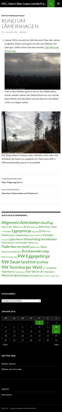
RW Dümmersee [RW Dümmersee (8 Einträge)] (9, 257)
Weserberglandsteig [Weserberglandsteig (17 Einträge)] (15, 275)
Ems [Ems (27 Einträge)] (42, 231)
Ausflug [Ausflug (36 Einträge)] (47, 222)
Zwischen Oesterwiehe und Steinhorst (31, 191)
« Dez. (5, 344)
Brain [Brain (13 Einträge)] (27, 226)
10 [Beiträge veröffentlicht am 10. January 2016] (56, 327)
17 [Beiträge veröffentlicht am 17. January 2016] (56, 331)
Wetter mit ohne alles (12, 369)
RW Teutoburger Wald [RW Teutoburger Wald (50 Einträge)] (22, 267)
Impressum (7, 394)
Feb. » (57, 344)
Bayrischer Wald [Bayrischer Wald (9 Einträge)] (10, 227)
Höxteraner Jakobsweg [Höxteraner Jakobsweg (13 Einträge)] (15, 235)
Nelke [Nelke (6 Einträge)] (36, 243)
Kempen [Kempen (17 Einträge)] (48, 235)
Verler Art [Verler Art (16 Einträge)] (38, 271)
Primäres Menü (58, 3)
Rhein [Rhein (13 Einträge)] (44, 246)
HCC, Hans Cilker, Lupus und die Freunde (24, 3)
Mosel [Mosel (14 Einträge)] (19, 239)
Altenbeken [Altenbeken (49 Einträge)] (30, 222)
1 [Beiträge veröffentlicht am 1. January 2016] (39, 322)
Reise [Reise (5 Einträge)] (38, 247)
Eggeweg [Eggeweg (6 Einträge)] (35, 231)
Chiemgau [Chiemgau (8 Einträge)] (6, 231)
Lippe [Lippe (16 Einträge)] (12, 239)
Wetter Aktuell (9, 363)
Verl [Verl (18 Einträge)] (28, 271)
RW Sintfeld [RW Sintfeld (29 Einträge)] (39, 262)
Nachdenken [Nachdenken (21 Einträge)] (49, 239)
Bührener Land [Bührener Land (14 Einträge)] (48, 226)
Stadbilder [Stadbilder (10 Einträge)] (51, 267)
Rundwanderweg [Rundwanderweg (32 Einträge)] (35, 251)
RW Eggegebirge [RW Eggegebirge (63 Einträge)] (34, 256)
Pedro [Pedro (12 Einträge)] (32, 246)
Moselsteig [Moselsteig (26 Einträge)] (32, 239)
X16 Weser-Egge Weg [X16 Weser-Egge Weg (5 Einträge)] (51, 276)
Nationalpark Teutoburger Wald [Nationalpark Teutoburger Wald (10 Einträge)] (17, 242)
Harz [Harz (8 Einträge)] (48, 231)
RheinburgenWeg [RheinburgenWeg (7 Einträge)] (9, 251)
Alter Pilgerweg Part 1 (31, 180)
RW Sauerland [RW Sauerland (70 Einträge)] (15, 261)
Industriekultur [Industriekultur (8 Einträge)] (35, 235)
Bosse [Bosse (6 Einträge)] (21, 227)
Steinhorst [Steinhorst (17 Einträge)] (8, 271)
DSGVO (5, 389)
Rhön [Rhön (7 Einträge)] (19, 251)
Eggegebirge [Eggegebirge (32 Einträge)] (21, 231)
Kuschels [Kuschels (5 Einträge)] (5, 240)
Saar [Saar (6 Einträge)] (44, 268)
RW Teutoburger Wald (13, 16)
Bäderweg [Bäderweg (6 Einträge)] (34, 227)
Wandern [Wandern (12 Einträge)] (50, 271)
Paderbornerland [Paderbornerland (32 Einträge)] (15, 246)
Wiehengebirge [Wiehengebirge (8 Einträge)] (35, 275)
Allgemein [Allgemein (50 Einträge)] (11, 222)
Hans (24, 32)
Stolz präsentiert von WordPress (23, 408)
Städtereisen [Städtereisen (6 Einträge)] (20, 272)
